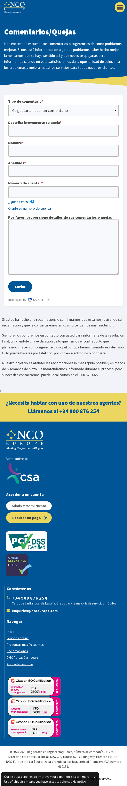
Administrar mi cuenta (29, 505)
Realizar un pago (30, 517)
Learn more (81, 777)
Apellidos (63, 169)
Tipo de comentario (25, 101)
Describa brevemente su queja (63, 128)
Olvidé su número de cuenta (29, 208)
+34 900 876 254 (79, 411)
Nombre (63, 149)
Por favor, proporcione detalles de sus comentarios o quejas (63, 245)
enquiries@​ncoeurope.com (35, 611)
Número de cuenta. (25, 183)
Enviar (20, 286)
